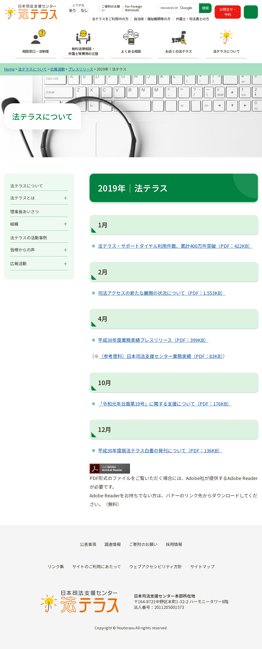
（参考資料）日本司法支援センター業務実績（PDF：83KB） (161, 356)
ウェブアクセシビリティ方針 (155, 566)
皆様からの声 (22, 249)
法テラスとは (22, 197)
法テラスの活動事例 (28, 237)
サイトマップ (202, 566)
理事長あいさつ (24, 211)
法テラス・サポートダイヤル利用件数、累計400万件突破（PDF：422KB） (175, 245)
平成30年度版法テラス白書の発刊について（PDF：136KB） (160, 450)
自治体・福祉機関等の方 (152, 18)
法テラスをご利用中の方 (110, 18)
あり (72, 10)
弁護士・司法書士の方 (192, 18)
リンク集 (56, 566)
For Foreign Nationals (133, 8)
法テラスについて (32, 69)
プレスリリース (80, 69)
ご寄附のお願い (111, 8)
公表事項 (88, 544)
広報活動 (57, 69)
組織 (14, 224)
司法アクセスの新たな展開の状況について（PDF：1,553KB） (161, 292)
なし (84, 10)
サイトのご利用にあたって (96, 566)
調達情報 (112, 544)
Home (9, 69)
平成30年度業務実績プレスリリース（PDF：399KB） (153, 340)
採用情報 (174, 544)
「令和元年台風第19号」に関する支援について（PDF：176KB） (165, 403)
